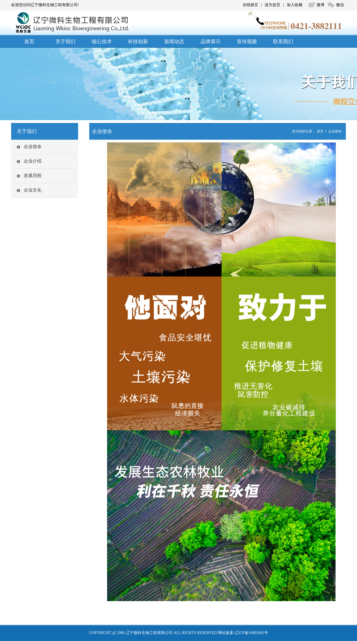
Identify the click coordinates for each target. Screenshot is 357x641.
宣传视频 (247, 41)
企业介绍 (33, 161)
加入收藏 (294, 5)
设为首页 (272, 5)
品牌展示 (211, 41)
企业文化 (33, 190)
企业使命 (33, 146)
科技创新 (138, 41)
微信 (340, 5)
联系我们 (283, 41)
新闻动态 (174, 41)
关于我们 (66, 41)
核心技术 (102, 41)
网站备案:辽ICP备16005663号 (243, 633)
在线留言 (250, 5)
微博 (320, 5)
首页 (29, 41)
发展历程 (33, 175)
